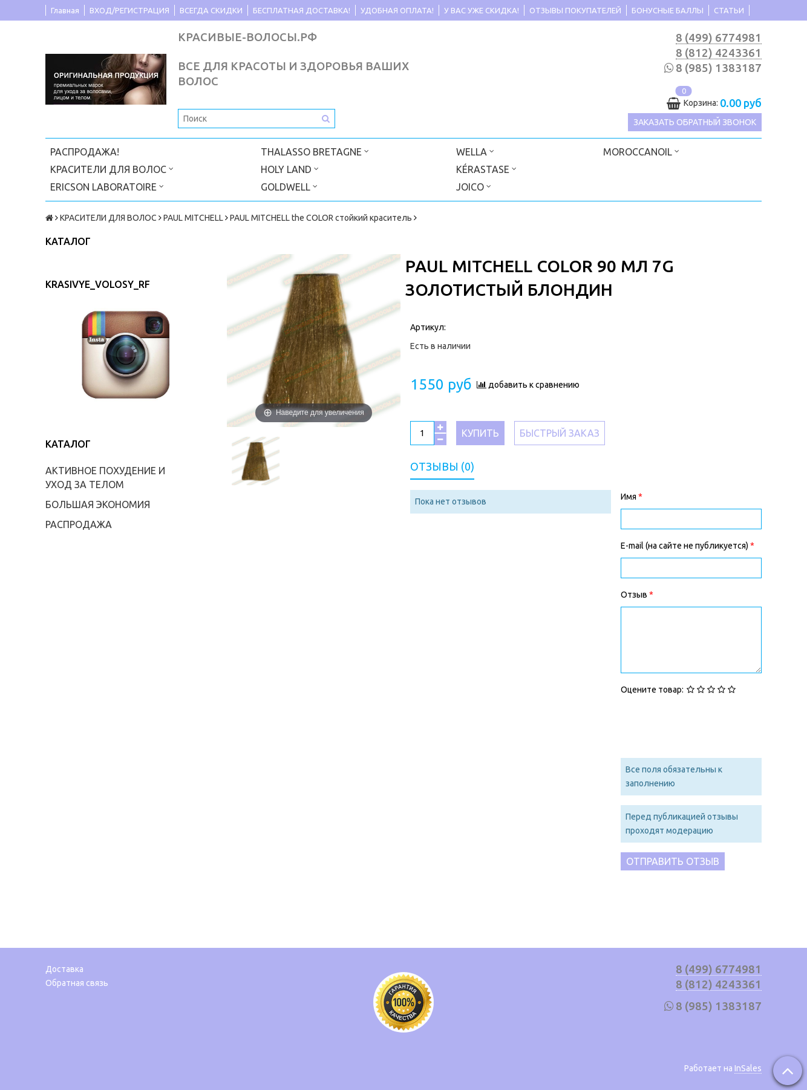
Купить (480, 433)
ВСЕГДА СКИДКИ (211, 10)
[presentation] (713, 725)
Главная (65, 10)
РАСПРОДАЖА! (84, 151)
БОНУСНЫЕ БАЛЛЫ (668, 10)
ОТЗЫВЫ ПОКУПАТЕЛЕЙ (575, 10)
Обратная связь (76, 983)
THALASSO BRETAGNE (315, 150)
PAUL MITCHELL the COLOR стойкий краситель (321, 218)
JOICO (473, 186)
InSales (748, 1068)
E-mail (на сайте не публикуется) (685, 545)
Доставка (64, 969)
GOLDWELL (289, 186)
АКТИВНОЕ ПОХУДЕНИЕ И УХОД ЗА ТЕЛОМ (105, 477)
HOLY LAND (290, 168)
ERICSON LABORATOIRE (107, 186)
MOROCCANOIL (641, 150)
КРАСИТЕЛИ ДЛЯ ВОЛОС (112, 168)
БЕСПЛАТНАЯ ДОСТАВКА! (301, 10)
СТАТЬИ (729, 10)
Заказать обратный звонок (694, 122)
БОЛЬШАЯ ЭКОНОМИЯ (97, 504)
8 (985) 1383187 (719, 68)
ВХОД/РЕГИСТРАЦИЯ (129, 10)
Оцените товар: (652, 689)
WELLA (475, 150)
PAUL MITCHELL (193, 218)
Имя (629, 496)
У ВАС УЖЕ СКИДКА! (481, 10)
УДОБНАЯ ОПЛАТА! (397, 10)
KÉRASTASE (486, 168)
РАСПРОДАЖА (78, 524)
